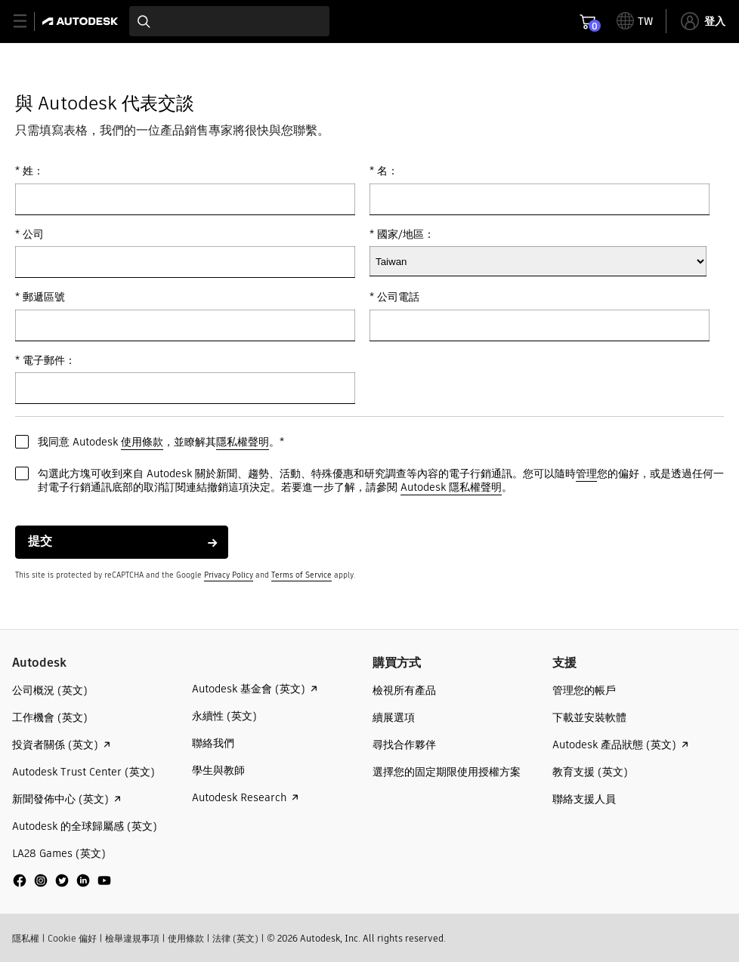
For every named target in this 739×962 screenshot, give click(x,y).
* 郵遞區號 (40, 297)
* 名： (384, 171)
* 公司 (29, 234)
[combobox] (229, 21)
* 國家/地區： (402, 234)
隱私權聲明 (242, 441)
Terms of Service (301, 575)
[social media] (62, 880)
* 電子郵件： (45, 360)
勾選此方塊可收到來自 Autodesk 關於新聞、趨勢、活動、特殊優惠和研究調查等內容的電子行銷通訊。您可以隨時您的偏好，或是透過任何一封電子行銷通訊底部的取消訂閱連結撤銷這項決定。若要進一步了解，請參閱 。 (381, 480)
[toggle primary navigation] (28, 21)
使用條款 (142, 441)
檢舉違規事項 (132, 938)
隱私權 (25, 938)
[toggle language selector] (635, 21)
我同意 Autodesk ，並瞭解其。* (161, 442)
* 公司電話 (394, 297)
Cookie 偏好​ (72, 938)
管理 (586, 473)
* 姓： (29, 171)
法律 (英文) (235, 938)
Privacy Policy (228, 575)
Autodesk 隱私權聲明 (451, 487)
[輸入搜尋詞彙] (229, 21)
